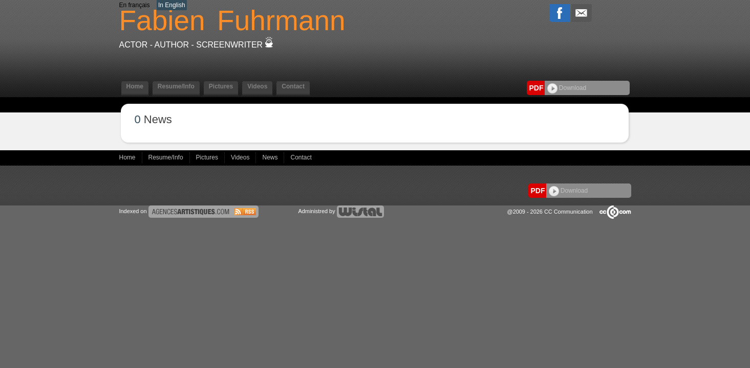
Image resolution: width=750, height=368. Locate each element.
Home (134, 86)
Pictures (221, 86)
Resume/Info (176, 86)
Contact (293, 86)
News (270, 157)
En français (134, 5)
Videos (257, 86)
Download (567, 87)
